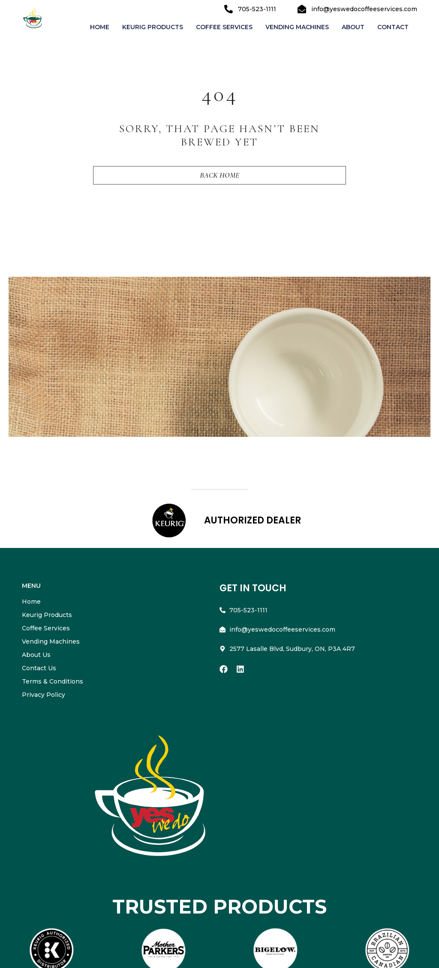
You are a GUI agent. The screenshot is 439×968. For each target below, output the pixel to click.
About (353, 27)
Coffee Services (224, 27)
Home (99, 27)
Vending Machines (297, 27)
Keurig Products (152, 27)
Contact (393, 27)
